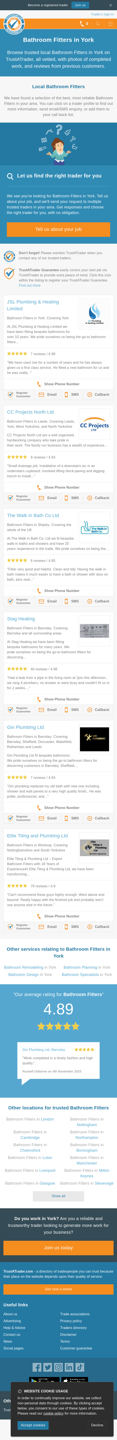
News (7, 1341)
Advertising (12, 1321)
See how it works (58, 1289)
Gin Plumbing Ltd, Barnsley (43, 1050)
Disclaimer (68, 1334)
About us (10, 1314)
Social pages (13, 1348)
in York (30, 967)
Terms (65, 1341)
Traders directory (73, 1328)
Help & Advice (14, 1328)
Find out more (29, 285)
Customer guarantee (76, 1348)
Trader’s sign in (102, 14)
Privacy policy (71, 1321)
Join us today (58, 1247)
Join (80, 5)
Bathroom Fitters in (30, 1119)
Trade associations (75, 1314)
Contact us (11, 1334)
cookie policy (54, 1413)
